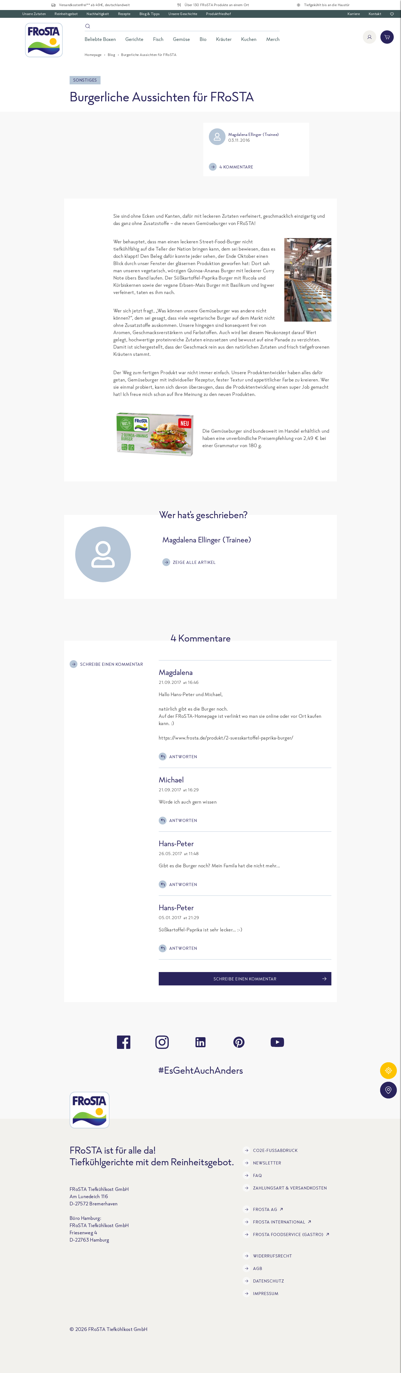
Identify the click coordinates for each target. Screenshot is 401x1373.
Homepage (93, 54)
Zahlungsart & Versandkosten (285, 1188)
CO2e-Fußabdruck (270, 1150)
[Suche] (182, 27)
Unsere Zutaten (34, 13)
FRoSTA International (278, 1222)
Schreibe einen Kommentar (106, 664)
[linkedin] (200, 1042)
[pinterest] (239, 1042)
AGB (252, 1268)
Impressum (260, 1293)
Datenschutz (263, 1281)
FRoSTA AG (264, 1209)
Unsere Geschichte (182, 13)
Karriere (354, 13)
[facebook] (123, 1042)
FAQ (252, 1175)
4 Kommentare (231, 167)
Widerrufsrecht (267, 1256)
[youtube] (277, 1042)
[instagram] (162, 1042)
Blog (111, 54)
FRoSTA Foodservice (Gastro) (287, 1234)
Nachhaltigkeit (98, 13)
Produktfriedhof (218, 13)
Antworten (178, 756)
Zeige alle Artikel (189, 562)
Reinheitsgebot (66, 13)
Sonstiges (85, 80)
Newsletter (262, 1163)
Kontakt (375, 13)
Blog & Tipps (150, 13)
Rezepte (124, 13)
